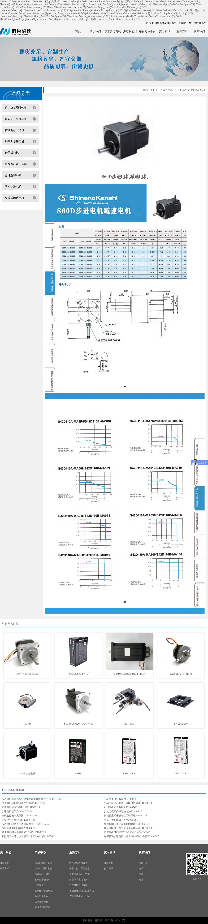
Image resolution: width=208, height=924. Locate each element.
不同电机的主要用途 (115, 807)
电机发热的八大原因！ (14, 815)
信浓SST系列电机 (15, 107)
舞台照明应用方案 (78, 879)
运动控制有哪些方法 (13, 819)
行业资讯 (108, 868)
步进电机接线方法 (11, 811)
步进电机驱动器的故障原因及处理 (20, 824)
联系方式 (4, 868)
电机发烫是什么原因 (115, 799)
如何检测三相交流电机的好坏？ (121, 824)
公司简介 (4, 863)
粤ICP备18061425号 (115, 920)
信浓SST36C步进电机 (180, 674)
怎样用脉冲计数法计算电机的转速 (122, 803)
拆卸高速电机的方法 (13, 828)
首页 (162, 90)
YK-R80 (27, 723)
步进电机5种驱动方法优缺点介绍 (121, 832)
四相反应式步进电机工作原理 (120, 815)
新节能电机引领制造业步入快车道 (122, 828)
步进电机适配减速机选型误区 (17, 803)
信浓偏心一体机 (14, 130)
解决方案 (74, 852)
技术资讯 (109, 852)
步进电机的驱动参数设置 (15, 807)
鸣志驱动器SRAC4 (78, 674)
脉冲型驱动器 (13, 175)
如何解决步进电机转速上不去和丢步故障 (126, 836)
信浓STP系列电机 (15, 118)
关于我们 (5, 852)
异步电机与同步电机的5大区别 (18, 832)
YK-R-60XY (129, 723)
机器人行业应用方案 (79, 868)
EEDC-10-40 (129, 773)
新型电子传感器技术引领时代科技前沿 (22, 836)
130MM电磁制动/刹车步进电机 (129, 674)
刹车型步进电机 (14, 141)
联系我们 (144, 852)
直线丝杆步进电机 (16, 164)
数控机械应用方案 (78, 885)
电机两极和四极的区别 (116, 819)
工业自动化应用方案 (79, 874)
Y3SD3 (78, 773)
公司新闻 (108, 863)
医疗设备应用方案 (78, 863)
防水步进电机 (13, 186)
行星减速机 (12, 152)
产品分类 (21, 93)
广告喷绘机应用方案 (79, 896)
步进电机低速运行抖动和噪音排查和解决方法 (26, 799)
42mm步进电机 (27, 773)
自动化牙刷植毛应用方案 (81, 890)
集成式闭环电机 (14, 197)
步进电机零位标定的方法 (117, 811)
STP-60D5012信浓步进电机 (78, 723)
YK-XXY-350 (181, 723)
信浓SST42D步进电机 (27, 674)
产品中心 (172, 90)
